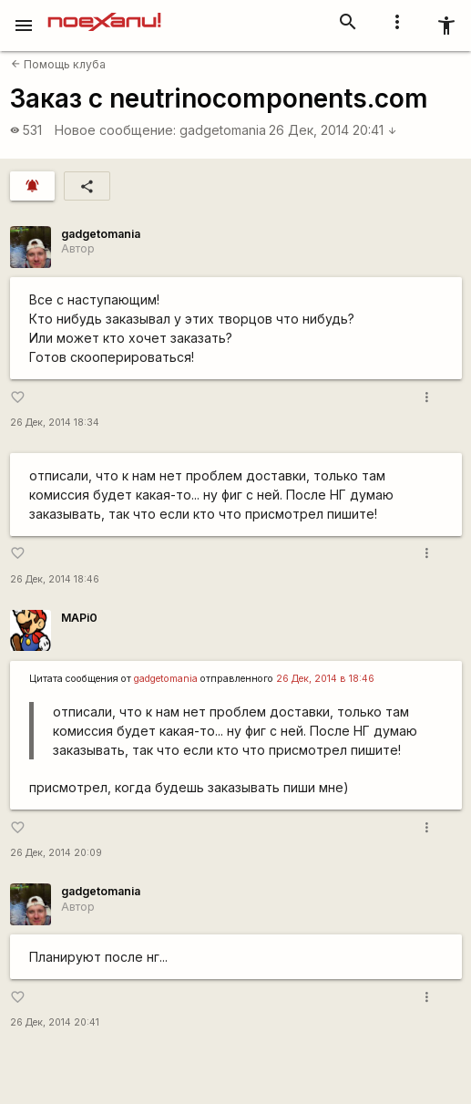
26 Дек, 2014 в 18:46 (325, 679)
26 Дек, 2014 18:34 (54, 422)
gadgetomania (222, 130)
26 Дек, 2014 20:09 (56, 853)
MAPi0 (79, 617)
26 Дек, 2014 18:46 (54, 579)
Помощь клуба (58, 64)
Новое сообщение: (115, 130)
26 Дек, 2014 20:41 (333, 130)
